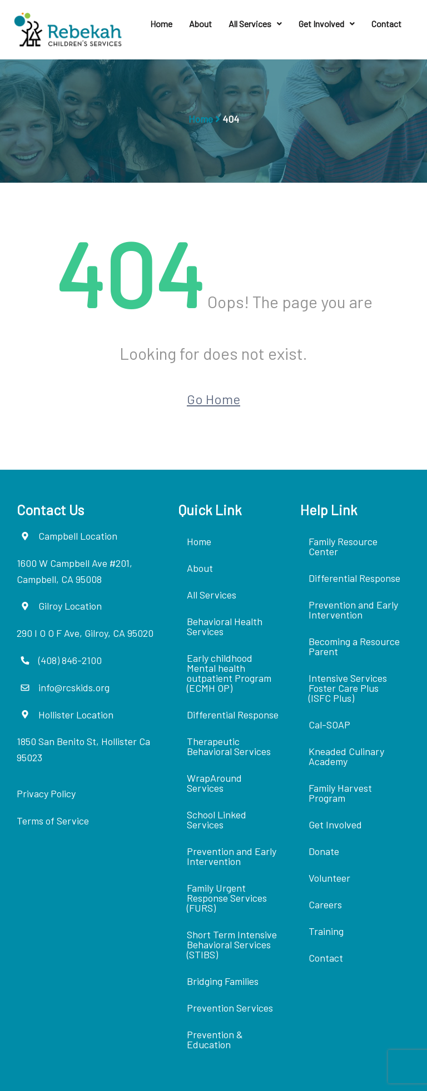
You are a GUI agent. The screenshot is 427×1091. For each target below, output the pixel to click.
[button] (255, 24)
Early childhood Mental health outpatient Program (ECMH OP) (229, 673)
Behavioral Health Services (224, 626)
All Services (255, 23)
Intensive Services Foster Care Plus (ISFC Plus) (348, 688)
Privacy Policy (46, 793)
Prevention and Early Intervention (231, 856)
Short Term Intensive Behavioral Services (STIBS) (232, 944)
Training (326, 931)
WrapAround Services (214, 783)
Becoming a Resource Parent (354, 646)
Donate (324, 851)
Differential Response (233, 714)
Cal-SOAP (329, 724)
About (200, 23)
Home (161, 23)
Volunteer (329, 878)
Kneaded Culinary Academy (346, 756)
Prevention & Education (215, 1039)
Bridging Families (223, 981)
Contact (386, 23)
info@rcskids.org (74, 687)
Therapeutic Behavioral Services (229, 746)
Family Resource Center (343, 546)
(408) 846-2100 (70, 660)
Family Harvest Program (340, 793)
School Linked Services (216, 819)
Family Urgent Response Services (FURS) (227, 898)
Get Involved (327, 23)
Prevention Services (230, 1008)
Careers (325, 904)
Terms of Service (53, 821)
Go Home (213, 399)
